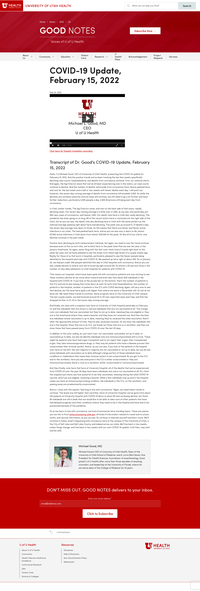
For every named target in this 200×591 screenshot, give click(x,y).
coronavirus (63, 532)
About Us (25, 56)
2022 (62, 21)
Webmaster (69, 562)
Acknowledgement (138, 56)
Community (44, 56)
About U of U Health (31, 550)
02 (69, 21)
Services (173, 56)
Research (99, 56)
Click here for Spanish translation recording (71, 151)
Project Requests (158, 56)
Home (42, 21)
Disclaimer (68, 550)
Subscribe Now (145, 31)
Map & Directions (71, 554)
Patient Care (84, 56)
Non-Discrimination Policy (75, 558)
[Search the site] (152, 5)
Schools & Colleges (30, 576)
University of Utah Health (48, 6)
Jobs (24, 568)
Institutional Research (32, 564)
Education (65, 56)
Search (187, 6)
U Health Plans (118, 57)
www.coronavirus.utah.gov (82, 414)
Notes (52, 21)
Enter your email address (100, 498)
